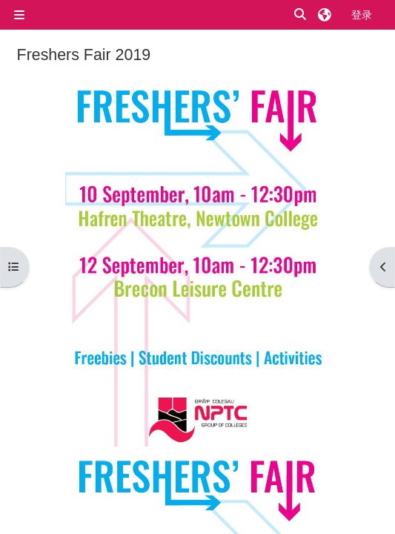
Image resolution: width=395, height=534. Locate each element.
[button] (301, 15)
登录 (361, 14)
